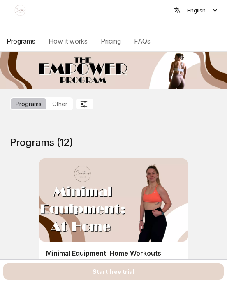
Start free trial (113, 271)
